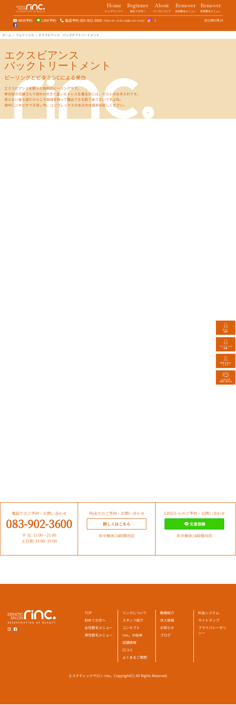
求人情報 (167, 620)
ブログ (165, 635)
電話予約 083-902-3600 (83, 20)
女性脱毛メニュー (99, 628)
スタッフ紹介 (132, 620)
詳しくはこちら (116, 524)
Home (114, 7)
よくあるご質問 (134, 657)
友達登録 (194, 525)
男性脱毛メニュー (99, 635)
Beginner (137, 7)
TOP (88, 613)
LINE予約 (49, 20)
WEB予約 (25, 20)
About (162, 7)
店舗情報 (129, 643)
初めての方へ (95, 620)
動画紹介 (167, 613)
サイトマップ (208, 620)
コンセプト (131, 628)
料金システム (208, 613)
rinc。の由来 (132, 635)
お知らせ (167, 628)
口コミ (127, 650)
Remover (185, 7)
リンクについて (134, 613)
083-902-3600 (39, 524)
